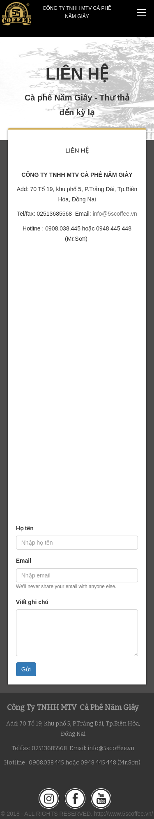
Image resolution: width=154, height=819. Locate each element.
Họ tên (25, 528)
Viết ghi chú (32, 602)
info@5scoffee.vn (115, 213)
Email (23, 560)
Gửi (26, 669)
